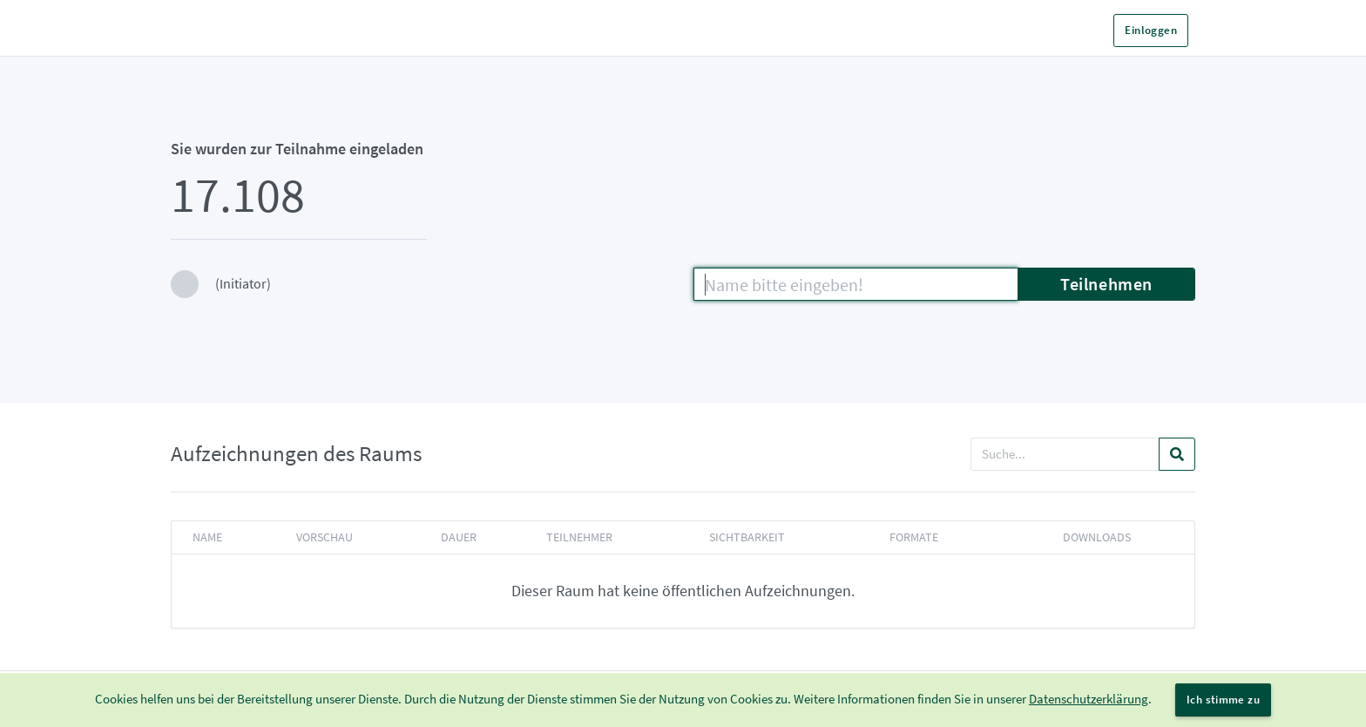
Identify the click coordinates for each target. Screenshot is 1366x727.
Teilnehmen (1106, 284)
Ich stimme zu (1223, 699)
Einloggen (1151, 30)
